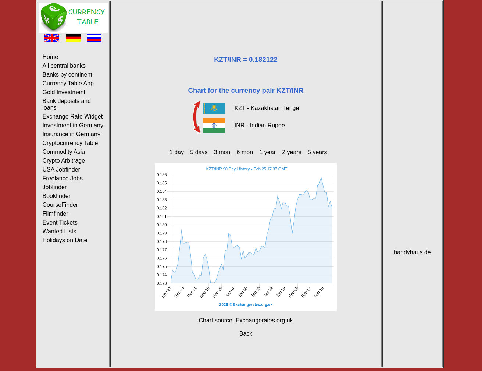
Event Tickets (60, 222)
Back (246, 334)
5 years (317, 152)
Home (50, 57)
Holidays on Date (65, 240)
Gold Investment (64, 92)
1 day (176, 152)
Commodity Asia (64, 152)
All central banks (64, 66)
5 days (198, 152)
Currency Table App (68, 83)
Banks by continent (67, 74)
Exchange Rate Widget (73, 116)
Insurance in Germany (71, 134)
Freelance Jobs (63, 178)
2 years (291, 152)
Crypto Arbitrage (64, 161)
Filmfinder (55, 214)
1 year (267, 152)
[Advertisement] (246, 19)
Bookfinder (57, 196)
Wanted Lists (59, 231)
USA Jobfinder (61, 169)
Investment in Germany (73, 125)
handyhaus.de (412, 252)
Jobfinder (55, 187)
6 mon (245, 152)
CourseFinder (60, 205)
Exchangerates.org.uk (264, 320)
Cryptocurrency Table (70, 143)
